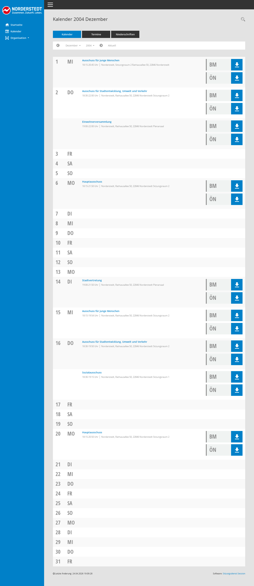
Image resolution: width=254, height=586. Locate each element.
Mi (70, 61)
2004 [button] (90, 45)
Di (69, 213)
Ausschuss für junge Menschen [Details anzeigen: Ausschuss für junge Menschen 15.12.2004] (100, 311)
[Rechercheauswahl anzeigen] (242, 19)
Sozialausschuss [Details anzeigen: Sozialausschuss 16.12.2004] (92, 372)
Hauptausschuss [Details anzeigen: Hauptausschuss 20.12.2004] (92, 432)
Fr (69, 153)
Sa (69, 163)
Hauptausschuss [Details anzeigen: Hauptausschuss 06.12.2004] (92, 181)
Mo (71, 182)
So (70, 173)
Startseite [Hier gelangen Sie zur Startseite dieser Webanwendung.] (13, 24)
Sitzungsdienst (234, 573)
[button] (22, 38)
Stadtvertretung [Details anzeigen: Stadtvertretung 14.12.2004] (92, 280)
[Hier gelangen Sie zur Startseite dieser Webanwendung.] (22, 10)
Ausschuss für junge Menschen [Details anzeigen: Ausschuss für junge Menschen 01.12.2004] (100, 60)
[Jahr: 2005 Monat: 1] (101, 45)
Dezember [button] (73, 45)
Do (70, 92)
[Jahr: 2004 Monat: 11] (58, 45)
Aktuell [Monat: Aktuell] (112, 45)
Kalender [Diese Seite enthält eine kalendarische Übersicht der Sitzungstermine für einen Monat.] (13, 31)
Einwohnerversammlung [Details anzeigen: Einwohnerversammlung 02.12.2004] (96, 121)
